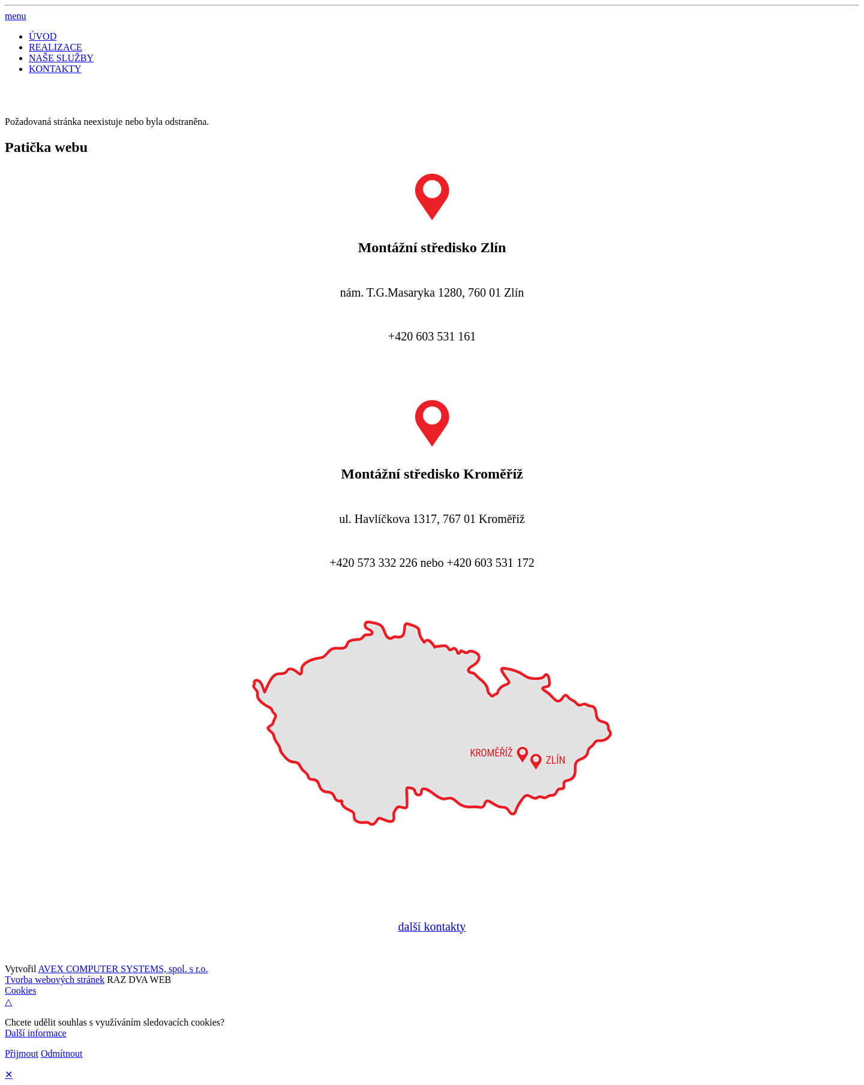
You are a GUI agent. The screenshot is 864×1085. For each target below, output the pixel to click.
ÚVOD (42, 36)
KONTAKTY (55, 69)
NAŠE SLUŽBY (61, 58)
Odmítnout (61, 1053)
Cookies (20, 990)
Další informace (36, 1033)
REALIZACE (55, 47)
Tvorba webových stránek (54, 980)
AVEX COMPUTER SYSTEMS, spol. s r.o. (123, 969)
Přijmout (21, 1053)
